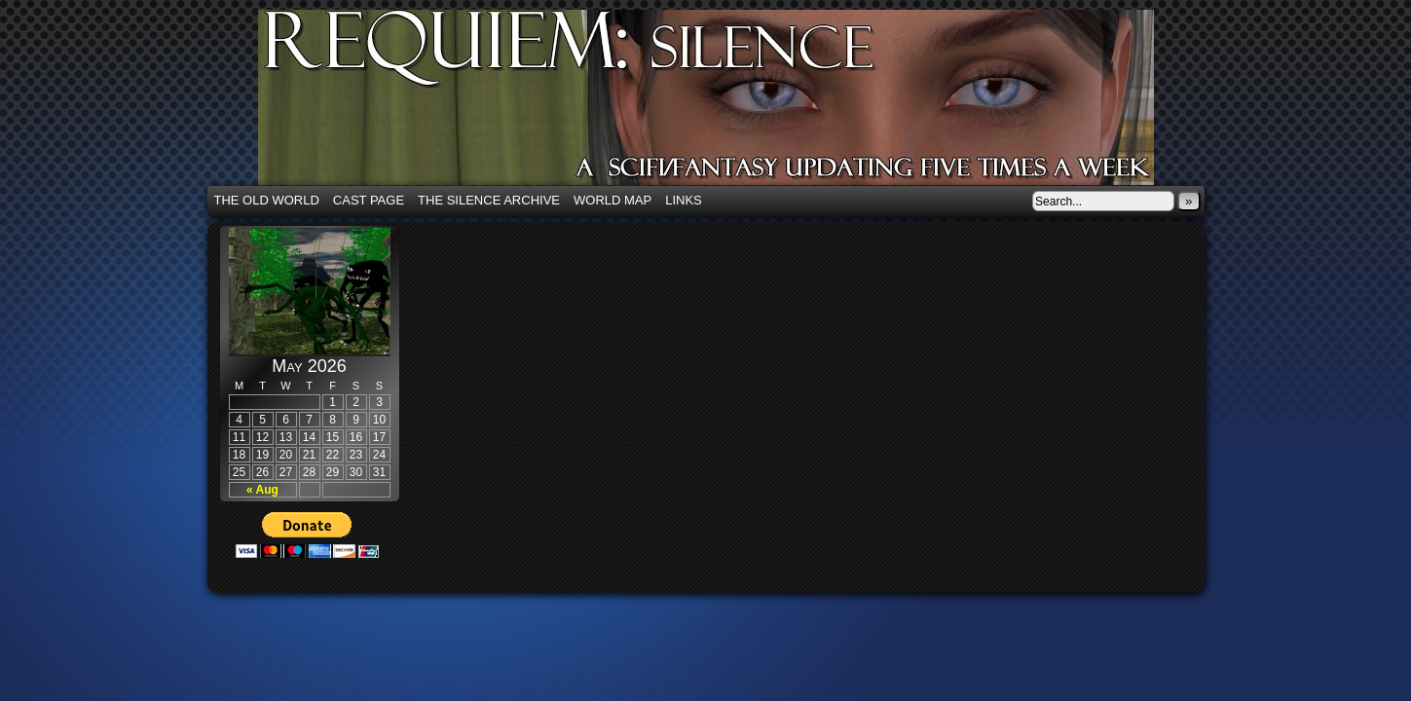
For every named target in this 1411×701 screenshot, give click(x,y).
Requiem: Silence (735, 103)
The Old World (266, 200)
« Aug (262, 490)
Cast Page (368, 200)
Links (683, 200)
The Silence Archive (489, 200)
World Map (612, 200)
